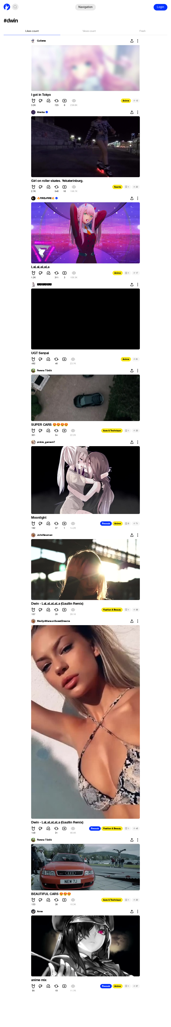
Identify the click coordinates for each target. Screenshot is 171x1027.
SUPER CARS (49, 424)
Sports (117, 186)
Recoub (106, 523)
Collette (41, 41)
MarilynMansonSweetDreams (53, 621)
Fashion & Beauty (112, 609)
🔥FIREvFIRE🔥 (46, 198)
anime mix (38, 980)
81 (136, 359)
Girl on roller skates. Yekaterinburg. (57, 181)
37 (136, 986)
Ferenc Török (44, 370)
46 (136, 828)
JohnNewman (44, 535)
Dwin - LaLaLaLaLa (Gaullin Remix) (57, 603)
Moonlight (38, 517)
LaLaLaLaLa (40, 267)
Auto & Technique (112, 430)
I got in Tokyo (41, 95)
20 (136, 187)
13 (136, 100)
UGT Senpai (40, 353)
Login (160, 7)
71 (136, 523)
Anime (126, 100)
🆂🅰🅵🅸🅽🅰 (44, 284)
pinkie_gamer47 (46, 442)
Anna (40, 911)
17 (136, 273)
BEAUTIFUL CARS (51, 894)
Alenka (41, 112)
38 (136, 609)
